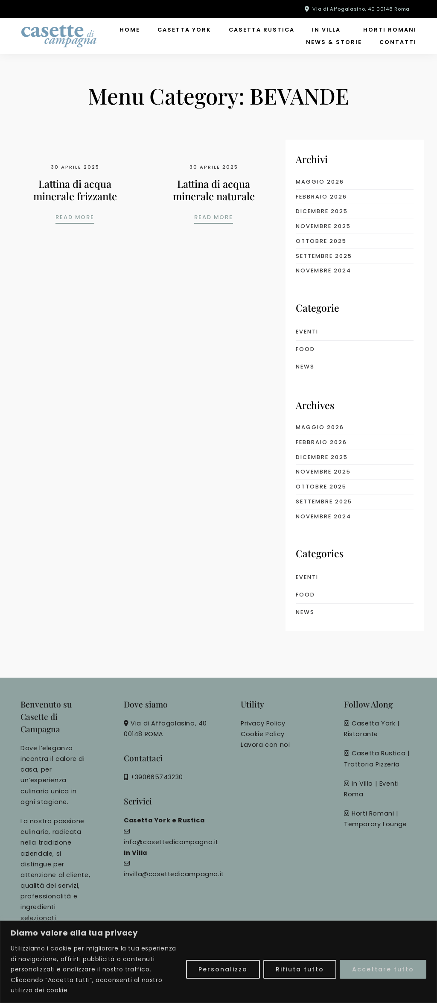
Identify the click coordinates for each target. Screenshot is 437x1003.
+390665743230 (157, 777)
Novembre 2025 (323, 226)
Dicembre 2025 (322, 211)
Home (129, 29)
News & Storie (334, 42)
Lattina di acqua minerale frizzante (75, 190)
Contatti (398, 42)
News (305, 366)
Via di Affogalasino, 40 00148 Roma (361, 9)
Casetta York (184, 29)
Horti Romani (390, 29)
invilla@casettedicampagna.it (174, 874)
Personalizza (223, 969)
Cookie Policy (263, 734)
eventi (307, 331)
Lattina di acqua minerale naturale (214, 190)
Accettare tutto (383, 969)
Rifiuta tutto (300, 969)
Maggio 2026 (320, 181)
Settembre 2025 (324, 256)
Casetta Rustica (261, 29)
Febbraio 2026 (321, 196)
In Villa (326, 29)
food (305, 349)
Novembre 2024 (323, 270)
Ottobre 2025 (321, 241)
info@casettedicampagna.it (171, 842)
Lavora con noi (265, 744)
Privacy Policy (263, 723)
